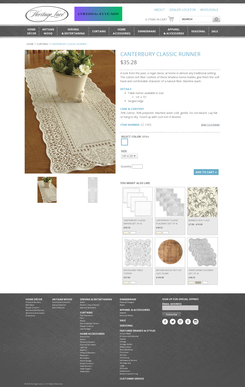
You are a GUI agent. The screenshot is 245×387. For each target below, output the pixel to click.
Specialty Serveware (88, 307)
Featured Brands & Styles (137, 330)
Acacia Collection (59, 305)
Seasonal (198, 31)
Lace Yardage (85, 329)
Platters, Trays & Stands (89, 305)
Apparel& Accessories (174, 31)
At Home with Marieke (129, 336)
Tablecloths (85, 371)
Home (30, 44)
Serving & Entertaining (96, 299)
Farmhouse (124, 357)
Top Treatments (86, 315)
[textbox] (196, 19)
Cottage (123, 341)
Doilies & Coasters (87, 342)
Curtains (99, 31)
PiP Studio (124, 368)
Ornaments (30, 315)
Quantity (126, 166)
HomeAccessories (121, 31)
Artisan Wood (62, 299)
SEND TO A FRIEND (210, 124)
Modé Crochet (125, 347)
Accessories (85, 336)
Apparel (123, 313)
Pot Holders (85, 358)
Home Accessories (92, 333)
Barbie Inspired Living (129, 373)
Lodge (122, 365)
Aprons (83, 339)
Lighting (83, 347)
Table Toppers (85, 369)
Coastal (123, 339)
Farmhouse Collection (61, 302)
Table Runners (86, 366)
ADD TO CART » (206, 172)
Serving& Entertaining (73, 31)
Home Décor (34, 299)
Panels (82, 321)
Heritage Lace (125, 363)
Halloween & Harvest (128, 360)
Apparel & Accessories (135, 310)
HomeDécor (31, 31)
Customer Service (132, 378)
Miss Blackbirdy (126, 349)
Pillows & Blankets (33, 302)
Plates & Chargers (127, 302)
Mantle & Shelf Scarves (35, 310)
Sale (215, 31)
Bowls (82, 302)
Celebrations (125, 371)
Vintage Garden (126, 344)
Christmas (124, 352)
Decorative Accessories (35, 313)
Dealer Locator (182, 10)
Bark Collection (58, 307)
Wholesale (209, 10)
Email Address (172, 304)
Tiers (82, 318)
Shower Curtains (32, 307)
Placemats (84, 355)
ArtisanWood (48, 31)
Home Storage (85, 360)
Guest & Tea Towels (88, 344)
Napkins (83, 350)
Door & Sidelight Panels (89, 323)
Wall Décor (30, 305)
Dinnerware (147, 31)
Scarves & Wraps (126, 315)
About (159, 10)
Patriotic (123, 355)
